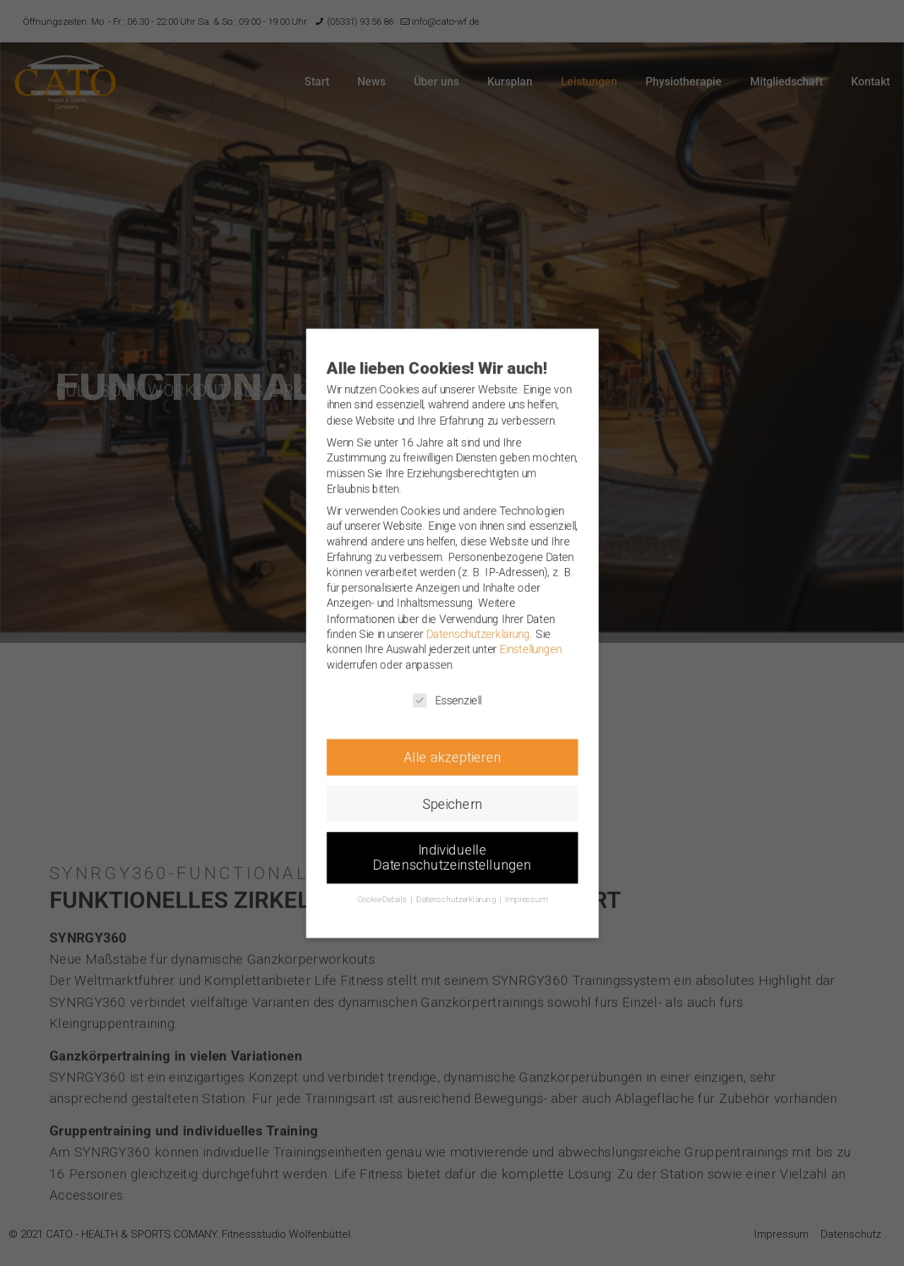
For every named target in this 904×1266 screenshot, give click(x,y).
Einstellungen (540, 651)
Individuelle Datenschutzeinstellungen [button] (452, 886)
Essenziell (446, 709)
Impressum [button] (535, 933)
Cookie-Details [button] (374, 933)
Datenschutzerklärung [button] (457, 933)
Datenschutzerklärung (481, 634)
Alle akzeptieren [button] (452, 773)
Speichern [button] (452, 825)
